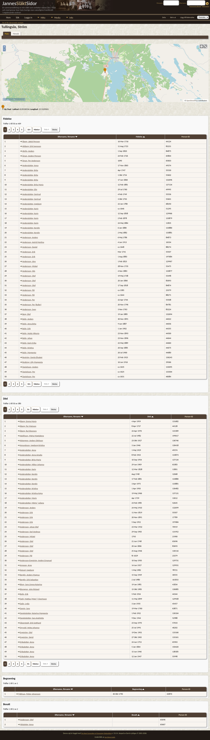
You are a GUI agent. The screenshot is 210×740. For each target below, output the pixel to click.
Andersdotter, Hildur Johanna (32, 464)
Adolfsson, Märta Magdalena (32, 436)
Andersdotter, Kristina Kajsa (31, 493)
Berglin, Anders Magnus (30, 575)
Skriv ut (173, 17)
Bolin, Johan (27, 338)
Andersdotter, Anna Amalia (31, 455)
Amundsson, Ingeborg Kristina (32, 445)
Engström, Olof (26, 632)
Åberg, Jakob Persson (31, 141)
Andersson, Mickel (29, 266)
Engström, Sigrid (26, 637)
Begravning (138, 689)
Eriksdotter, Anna (27, 642)
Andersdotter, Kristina (29, 488)
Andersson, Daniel (29, 247)
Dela (164, 17)
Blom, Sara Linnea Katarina (31, 584)
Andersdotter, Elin (29, 189)
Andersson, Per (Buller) (31, 304)
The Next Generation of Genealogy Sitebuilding (96, 733)
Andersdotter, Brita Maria (32, 184)
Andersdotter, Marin (28, 498)
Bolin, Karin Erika (29, 343)
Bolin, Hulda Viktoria (30, 333)
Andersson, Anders (30, 237)
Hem (8, 17)
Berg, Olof (26, 314)
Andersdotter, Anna (30, 165)
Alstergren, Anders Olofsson (31, 440)
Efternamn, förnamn (68, 136)
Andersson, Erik (28, 252)
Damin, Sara (25, 608)
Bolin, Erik (26, 328)
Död (150, 416)
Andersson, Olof (29, 276)
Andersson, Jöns (29, 261)
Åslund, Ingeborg (27, 570)
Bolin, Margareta (29, 352)
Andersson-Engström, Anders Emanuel (36, 560)
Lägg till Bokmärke (187, 17)
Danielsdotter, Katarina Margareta (34, 613)
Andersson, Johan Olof (29, 527)
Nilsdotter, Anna (26, 724)
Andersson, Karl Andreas (30, 532)
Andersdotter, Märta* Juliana (32, 503)
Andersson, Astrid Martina (33, 242)
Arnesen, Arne (26, 565)
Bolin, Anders (27, 319)
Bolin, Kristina (28, 348)
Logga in (28, 17)
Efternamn (205, 6)
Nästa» (37, 129)
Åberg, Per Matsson (28, 426)
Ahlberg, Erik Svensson (31, 146)
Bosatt (136, 715)
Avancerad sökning (195, 6)
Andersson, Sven (29, 309)
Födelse (140, 136)
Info (71, 17)
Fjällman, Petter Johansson (29, 694)
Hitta (43, 17)
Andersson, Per (28, 300)
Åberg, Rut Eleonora (28, 431)
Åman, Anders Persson (31, 156)
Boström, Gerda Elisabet (32, 357)
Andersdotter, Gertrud (31, 194)
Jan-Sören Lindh (110, 737)
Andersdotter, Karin (30, 208)
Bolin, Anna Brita (29, 324)
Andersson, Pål (28, 290)
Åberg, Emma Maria (28, 421)
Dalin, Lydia (24, 603)
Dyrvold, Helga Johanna (29, 627)
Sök (17, 17)
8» (28, 409)
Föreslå (16, 34)
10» (29, 129)
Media (57, 17)
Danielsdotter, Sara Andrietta (32, 618)
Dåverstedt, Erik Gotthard (30, 623)
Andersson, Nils (28, 271)
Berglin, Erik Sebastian (29, 579)
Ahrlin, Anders (28, 151)
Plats (7, 34)
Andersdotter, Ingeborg (31, 204)
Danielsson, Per (28, 372)
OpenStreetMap (192, 101)
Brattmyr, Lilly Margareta (32, 362)
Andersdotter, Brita (30, 170)
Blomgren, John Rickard (29, 589)
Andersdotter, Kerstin (31, 228)
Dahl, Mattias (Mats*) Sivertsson (33, 599)
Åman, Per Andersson (31, 160)
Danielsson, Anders (30, 367)
